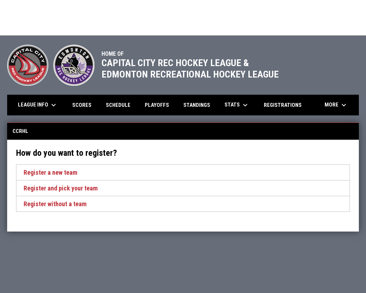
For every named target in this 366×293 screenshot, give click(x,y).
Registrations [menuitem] (283, 105)
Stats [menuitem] (236, 105)
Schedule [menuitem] (118, 105)
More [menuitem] (336, 105)
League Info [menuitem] (38, 105)
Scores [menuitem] (82, 105)
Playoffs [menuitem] (159, 104)
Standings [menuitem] (196, 105)
